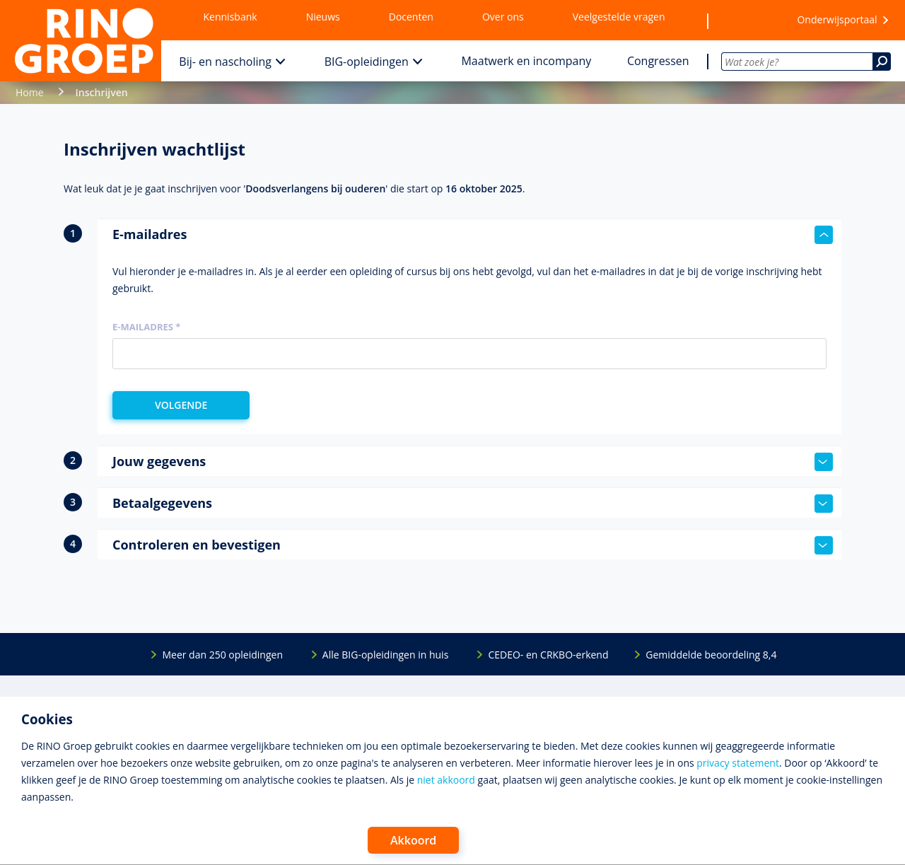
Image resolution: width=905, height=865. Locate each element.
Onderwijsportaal (837, 19)
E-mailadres (472, 235)
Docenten (411, 16)
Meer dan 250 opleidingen (222, 654)
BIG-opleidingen (367, 61)
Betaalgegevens (472, 503)
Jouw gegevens (472, 462)
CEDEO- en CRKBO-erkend (548, 654)
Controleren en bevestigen (472, 545)
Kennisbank (230, 16)
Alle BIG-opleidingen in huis (385, 654)
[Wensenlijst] (746, 20)
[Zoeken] (881, 61)
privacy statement (737, 763)
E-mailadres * (146, 326)
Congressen (658, 61)
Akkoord (413, 840)
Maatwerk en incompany (526, 61)
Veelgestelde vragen (619, 16)
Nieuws (323, 16)
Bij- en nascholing (225, 61)
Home (30, 92)
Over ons (503, 16)
